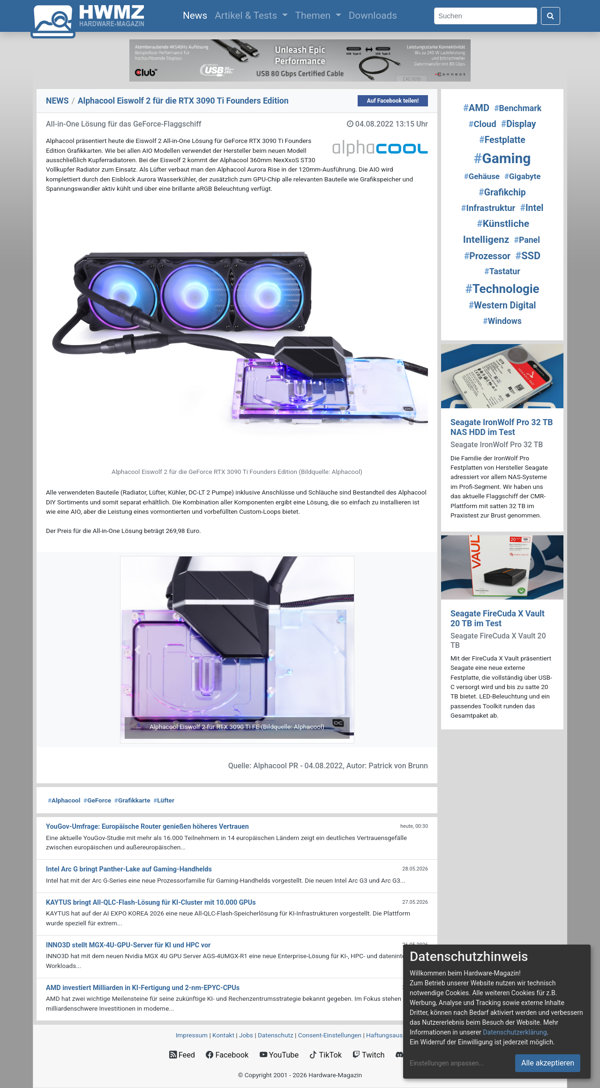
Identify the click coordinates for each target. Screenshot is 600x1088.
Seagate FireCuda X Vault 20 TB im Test (497, 618)
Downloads (373, 15)
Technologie (502, 289)
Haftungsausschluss (395, 1035)
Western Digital (502, 305)
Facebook (227, 1054)
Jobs (246, 1035)
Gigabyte (522, 176)
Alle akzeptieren (547, 1062)
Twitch (368, 1054)
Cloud (482, 124)
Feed (182, 1054)
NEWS (57, 100)
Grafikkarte (132, 800)
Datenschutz (275, 1035)
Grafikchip (502, 192)
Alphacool (64, 800)
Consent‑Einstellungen (329, 1035)
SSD (527, 256)
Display (518, 124)
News (197, 14)
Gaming (502, 158)
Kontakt (223, 1035)
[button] (137, 649)
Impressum (192, 1035)
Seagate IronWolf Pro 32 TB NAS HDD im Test (501, 427)
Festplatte (502, 140)
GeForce (97, 800)
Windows (502, 321)
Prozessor (487, 256)
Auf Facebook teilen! (393, 101)
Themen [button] (314, 15)
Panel (527, 240)
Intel (531, 208)
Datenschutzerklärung (515, 1032)
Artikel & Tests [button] (247, 15)
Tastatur (502, 271)
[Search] (485, 16)
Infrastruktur (488, 208)
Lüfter (163, 800)
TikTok (325, 1054)
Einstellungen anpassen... (447, 1063)
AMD (476, 107)
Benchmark (517, 108)
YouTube (279, 1054)
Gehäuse (482, 176)
